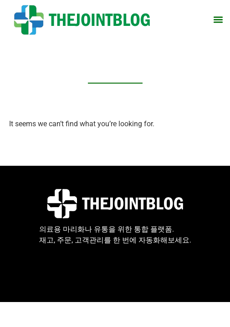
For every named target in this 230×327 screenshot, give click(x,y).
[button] (217, 19)
